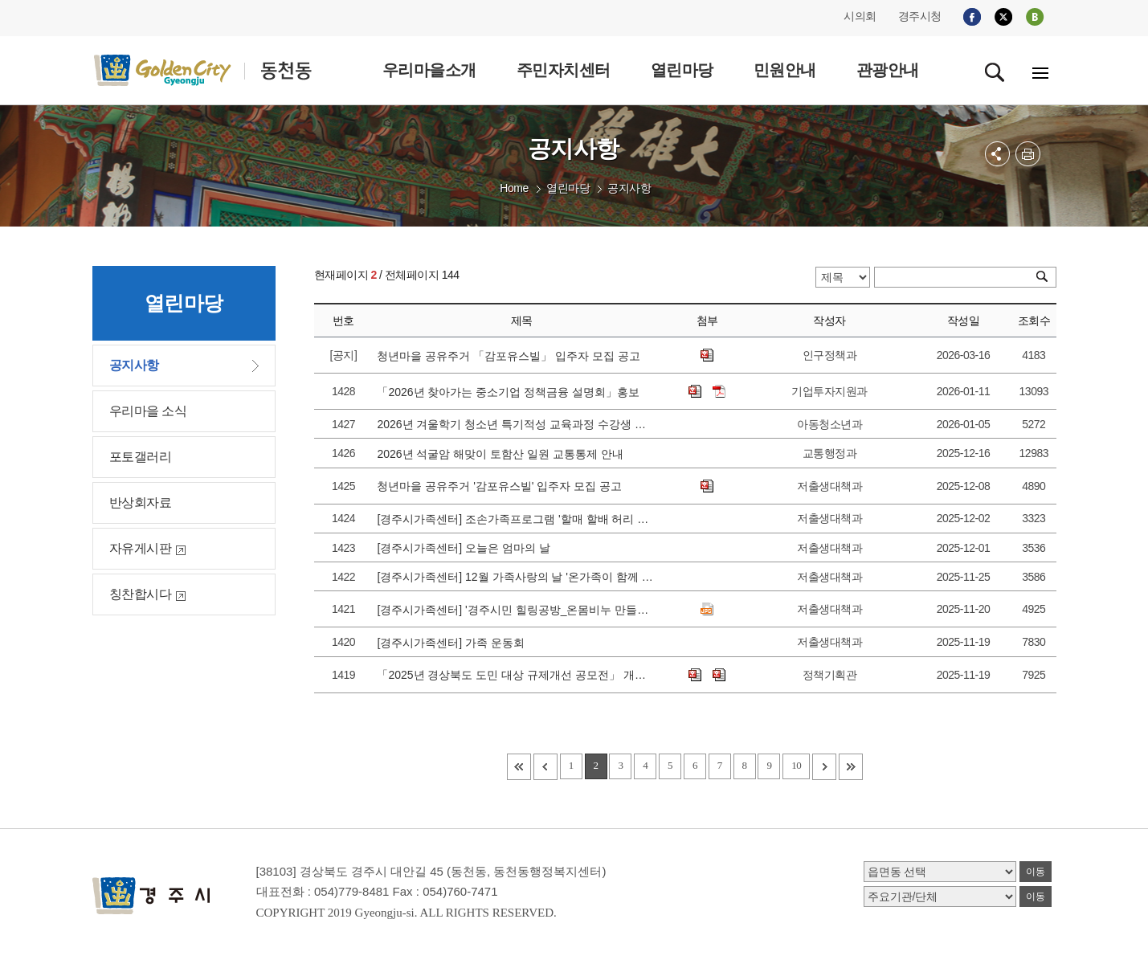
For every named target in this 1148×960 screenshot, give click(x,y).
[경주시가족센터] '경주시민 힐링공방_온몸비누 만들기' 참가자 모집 (516, 609)
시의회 (860, 16)
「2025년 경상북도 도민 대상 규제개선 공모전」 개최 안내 (516, 674)
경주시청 (920, 16)
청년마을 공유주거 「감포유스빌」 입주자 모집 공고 (511, 355)
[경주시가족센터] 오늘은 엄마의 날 (466, 547)
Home (514, 188)
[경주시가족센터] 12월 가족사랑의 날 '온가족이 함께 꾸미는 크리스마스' (516, 576)
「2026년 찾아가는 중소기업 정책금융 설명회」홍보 (511, 392)
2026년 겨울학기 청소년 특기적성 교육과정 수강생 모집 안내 (516, 424)
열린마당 (568, 188)
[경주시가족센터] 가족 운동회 (453, 642)
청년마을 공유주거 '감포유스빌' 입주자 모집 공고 (502, 486)
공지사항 (629, 188)
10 (796, 765)
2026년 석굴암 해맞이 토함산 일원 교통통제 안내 (503, 453)
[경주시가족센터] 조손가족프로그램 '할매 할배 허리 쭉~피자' (516, 519)
